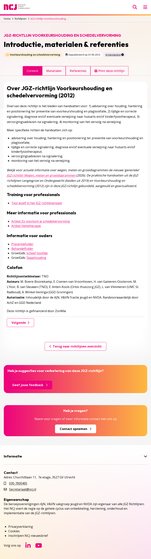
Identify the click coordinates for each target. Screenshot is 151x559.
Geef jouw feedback (29, 385)
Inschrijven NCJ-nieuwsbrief (28, 536)
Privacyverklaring (20, 527)
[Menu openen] (145, 7)
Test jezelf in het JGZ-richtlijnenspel (36, 203)
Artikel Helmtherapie (26, 226)
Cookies (14, 531)
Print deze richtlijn (109, 71)
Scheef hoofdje (37, 253)
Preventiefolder (22, 244)
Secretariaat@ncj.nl (22, 489)
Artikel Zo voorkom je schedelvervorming (40, 221)
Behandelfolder (22, 249)
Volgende (20, 323)
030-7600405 (18, 483)
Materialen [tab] (54, 71)
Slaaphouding (36, 258)
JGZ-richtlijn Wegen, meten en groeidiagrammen (41, 175)
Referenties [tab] (78, 71)
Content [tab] (32, 71)
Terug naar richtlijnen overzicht (75, 346)
